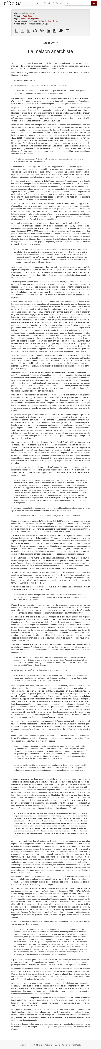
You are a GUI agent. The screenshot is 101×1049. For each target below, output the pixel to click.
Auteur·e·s (49, 1045)
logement (35, 19)
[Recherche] (78, 3)
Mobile (78, 1045)
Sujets (57, 1045)
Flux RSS (33, 1045)
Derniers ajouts (67, 1045)
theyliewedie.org (51, 21)
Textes (41, 1045)
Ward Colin (27, 16)
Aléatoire (23, 1045)
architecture (25, 19)
